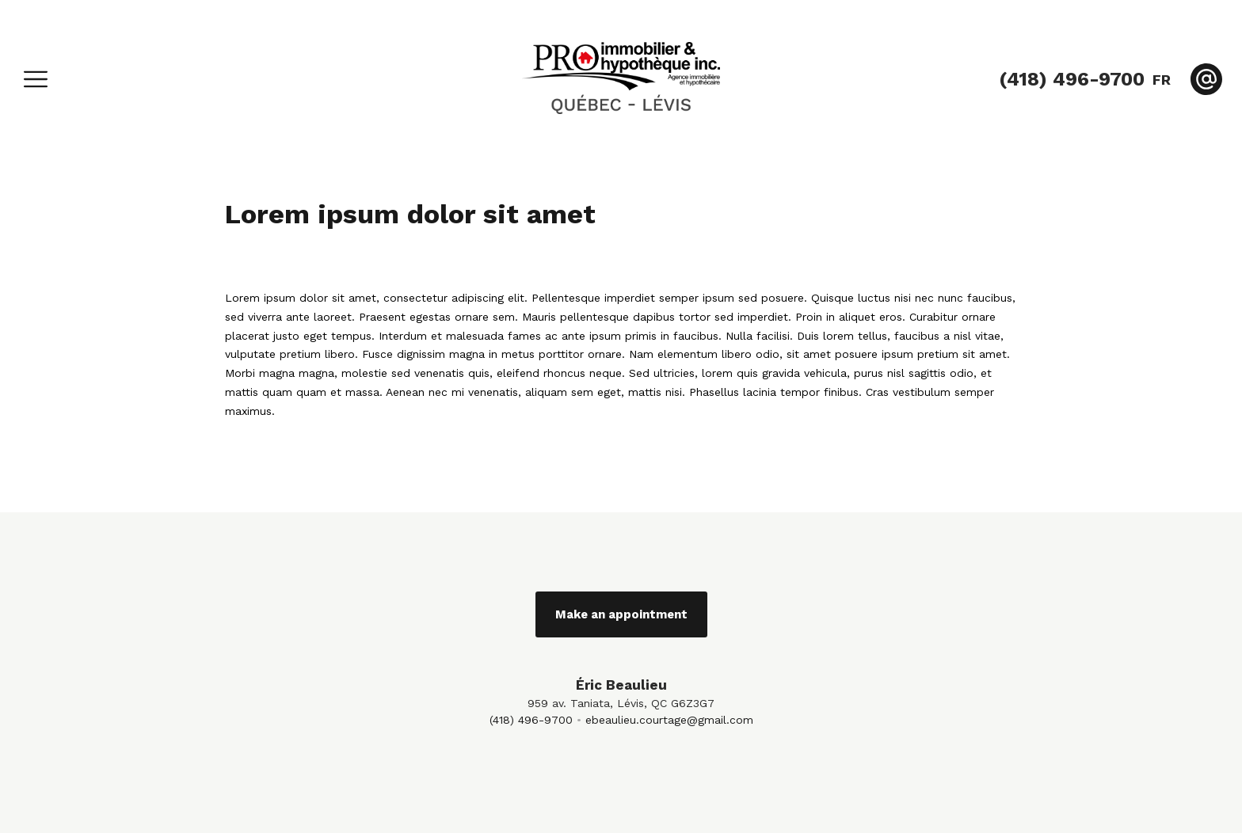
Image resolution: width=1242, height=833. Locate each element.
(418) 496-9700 (531, 719)
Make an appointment (621, 614)
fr (1161, 79)
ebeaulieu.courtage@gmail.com (669, 719)
